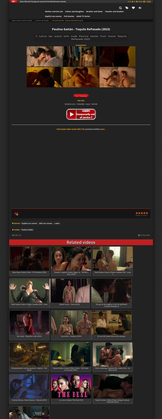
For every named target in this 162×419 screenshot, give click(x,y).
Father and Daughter (69, 5)
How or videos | (139, 1)
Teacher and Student (109, 5)
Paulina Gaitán (27, 224)
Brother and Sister (89, 5)
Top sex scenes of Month (81, 378)
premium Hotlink (92, 123)
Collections (81, 385)
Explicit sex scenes (48, 10)
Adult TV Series (78, 10)
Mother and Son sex (49, 5)
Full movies (64, 10)
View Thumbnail (81, 90)
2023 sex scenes (45, 217)
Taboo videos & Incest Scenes (23, 15)
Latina (57, 217)
